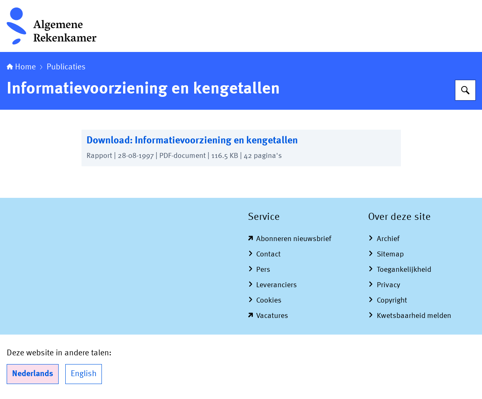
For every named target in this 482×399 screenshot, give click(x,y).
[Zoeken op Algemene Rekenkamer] (465, 90)
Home (21, 67)
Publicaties (66, 67)
